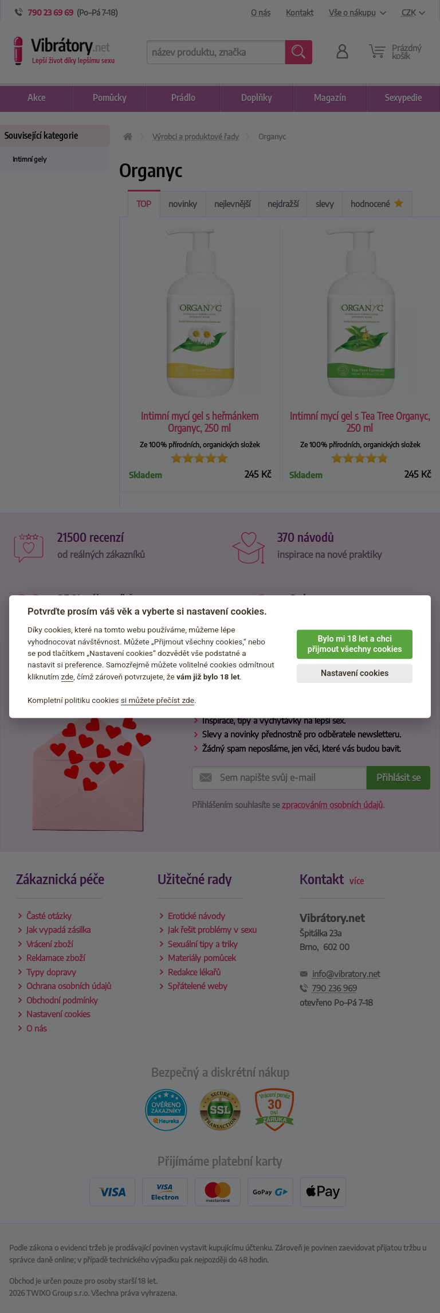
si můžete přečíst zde (157, 700)
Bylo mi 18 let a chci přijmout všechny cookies (355, 644)
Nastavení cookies (354, 673)
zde (67, 676)
